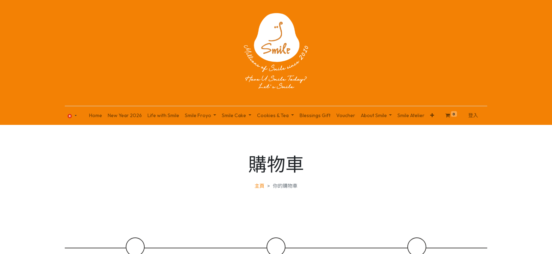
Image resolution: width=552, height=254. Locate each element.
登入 (473, 115)
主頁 (259, 186)
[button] (432, 115)
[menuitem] (95, 115)
